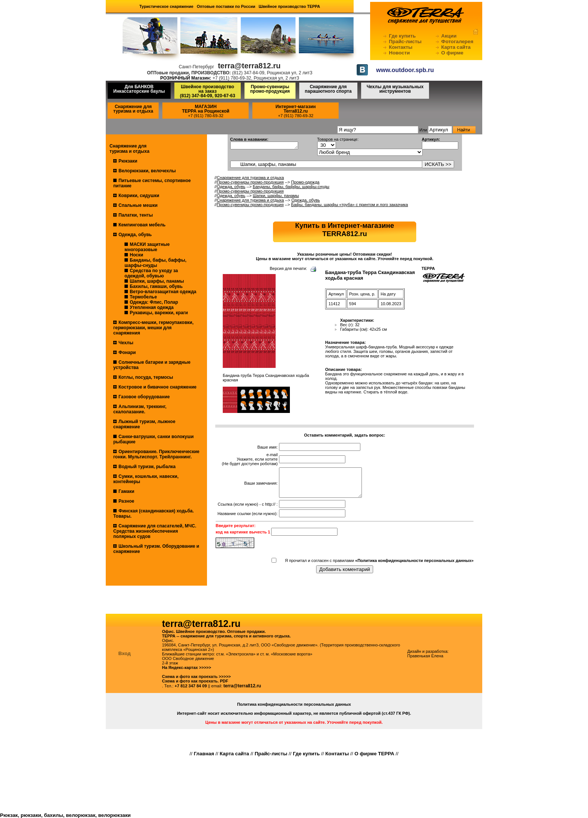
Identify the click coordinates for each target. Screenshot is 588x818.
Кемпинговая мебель (141, 224)
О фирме (452, 53)
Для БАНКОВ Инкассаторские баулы (139, 89)
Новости (399, 53)
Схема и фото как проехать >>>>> (196, 676)
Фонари (127, 352)
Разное (126, 501)
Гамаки (126, 491)
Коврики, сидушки (138, 195)
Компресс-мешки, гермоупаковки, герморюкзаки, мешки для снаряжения (153, 328)
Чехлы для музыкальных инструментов (395, 89)
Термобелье (143, 297)
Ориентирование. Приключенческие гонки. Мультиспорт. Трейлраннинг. (156, 454)
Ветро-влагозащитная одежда (163, 291)
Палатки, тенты (135, 215)
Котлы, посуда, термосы (145, 377)
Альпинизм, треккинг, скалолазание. (139, 409)
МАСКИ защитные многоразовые (147, 247)
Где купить (402, 36)
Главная (204, 753)
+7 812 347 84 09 (191, 686)
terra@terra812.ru (242, 685)
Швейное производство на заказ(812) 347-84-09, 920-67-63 (207, 91)
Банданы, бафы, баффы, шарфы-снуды (155, 263)
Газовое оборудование (144, 396)
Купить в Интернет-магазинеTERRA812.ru (344, 229)
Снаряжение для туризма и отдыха (133, 109)
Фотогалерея (457, 41)
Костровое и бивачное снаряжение (157, 387)
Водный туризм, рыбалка (147, 466)
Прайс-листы (405, 41)
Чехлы (126, 342)
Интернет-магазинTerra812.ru (296, 109)
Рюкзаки (127, 161)
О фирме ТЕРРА (374, 753)
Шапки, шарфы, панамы (157, 281)
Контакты (400, 47)
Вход (124, 653)
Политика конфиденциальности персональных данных (294, 704)
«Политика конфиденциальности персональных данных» (414, 566)
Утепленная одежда (152, 307)
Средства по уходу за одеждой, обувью (151, 273)
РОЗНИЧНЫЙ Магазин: (185, 78)
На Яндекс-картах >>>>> (186, 667)
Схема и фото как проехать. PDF (195, 681)
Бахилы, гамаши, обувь (156, 286)
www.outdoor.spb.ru (405, 70)
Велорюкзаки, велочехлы (147, 170)
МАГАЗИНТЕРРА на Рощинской (206, 109)
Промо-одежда (305, 182)
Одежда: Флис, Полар (154, 302)
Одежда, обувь (135, 234)
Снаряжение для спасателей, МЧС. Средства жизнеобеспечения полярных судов (154, 531)
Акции (449, 36)
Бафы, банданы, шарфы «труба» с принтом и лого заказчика (349, 204)
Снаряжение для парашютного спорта (328, 89)
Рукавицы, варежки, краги (159, 312)
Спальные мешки (138, 205)
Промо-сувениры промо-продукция (270, 89)
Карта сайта (456, 47)
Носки (136, 255)
